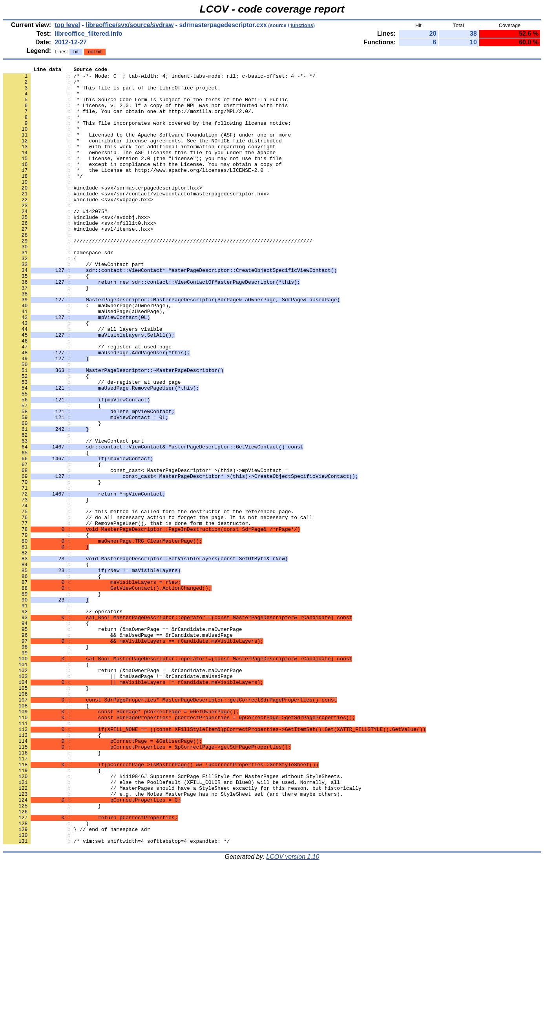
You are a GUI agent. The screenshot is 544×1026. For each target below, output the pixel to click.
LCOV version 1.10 (292, 1012)
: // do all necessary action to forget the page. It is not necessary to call (157, 607)
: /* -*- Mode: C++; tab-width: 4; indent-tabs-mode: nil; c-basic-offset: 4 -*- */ (159, 78)
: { (40, 297)
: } (46, 332)
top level (67, 25)
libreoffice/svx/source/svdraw (129, 25)
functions (301, 25)
